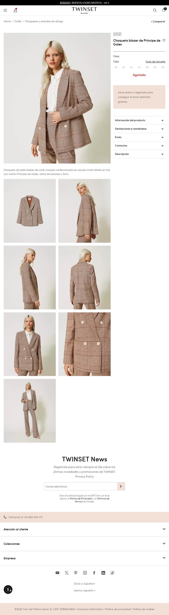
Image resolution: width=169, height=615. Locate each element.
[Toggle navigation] (6, 10)
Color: (116, 56)
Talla (139, 61)
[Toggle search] (155, 10)
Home (7, 21)
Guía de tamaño (155, 61)
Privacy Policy (84, 476)
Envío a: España (84, 583)
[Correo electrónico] (80, 486)
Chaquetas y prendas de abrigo (44, 21)
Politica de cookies (143, 609)
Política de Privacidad (81, 498)
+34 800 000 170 (33, 517)
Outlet (17, 21)
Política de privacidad (118, 609)
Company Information (90, 609)
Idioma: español (84, 590)
